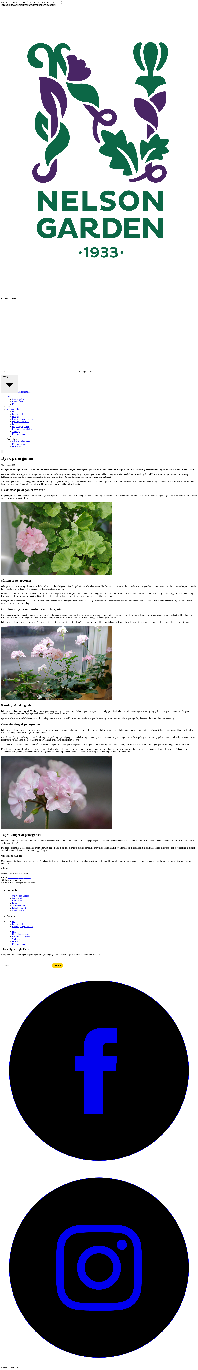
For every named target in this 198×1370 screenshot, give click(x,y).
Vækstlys (16, 431)
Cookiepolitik (18, 910)
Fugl (14, 424)
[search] (2, 451)
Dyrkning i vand (19, 444)
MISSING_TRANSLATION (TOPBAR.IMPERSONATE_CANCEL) (28, 5)
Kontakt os (17, 901)
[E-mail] (26, 965)
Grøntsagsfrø (18, 399)
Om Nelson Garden (20, 896)
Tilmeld (57, 965)
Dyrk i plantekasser (20, 421)
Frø (13, 411)
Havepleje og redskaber (22, 419)
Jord (14, 436)
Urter (14, 404)
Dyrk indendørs (19, 434)
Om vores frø (18, 898)
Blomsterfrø (17, 402)
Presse (15, 903)
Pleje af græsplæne (20, 426)
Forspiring (16, 446)
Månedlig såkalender (21, 441)
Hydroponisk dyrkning (22, 429)
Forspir (15, 416)
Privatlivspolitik (19, 908)
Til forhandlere (24, 392)
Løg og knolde (18, 414)
